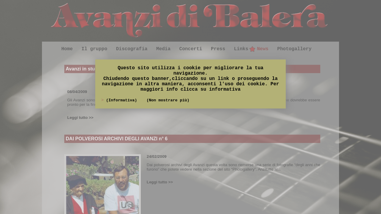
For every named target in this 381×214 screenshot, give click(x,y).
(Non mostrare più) (167, 100)
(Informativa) (122, 100)
